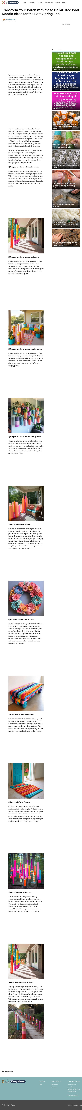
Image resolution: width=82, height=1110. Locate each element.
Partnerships (54, 1084)
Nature (57, 2)
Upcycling (32, 2)
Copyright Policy (72, 1091)
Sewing (40, 2)
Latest (40, 1084)
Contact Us (54, 1087)
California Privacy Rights (74, 1089)
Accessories (49, 2)
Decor (64, 2)
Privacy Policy (71, 1087)
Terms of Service (72, 1084)
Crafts (25, 2)
